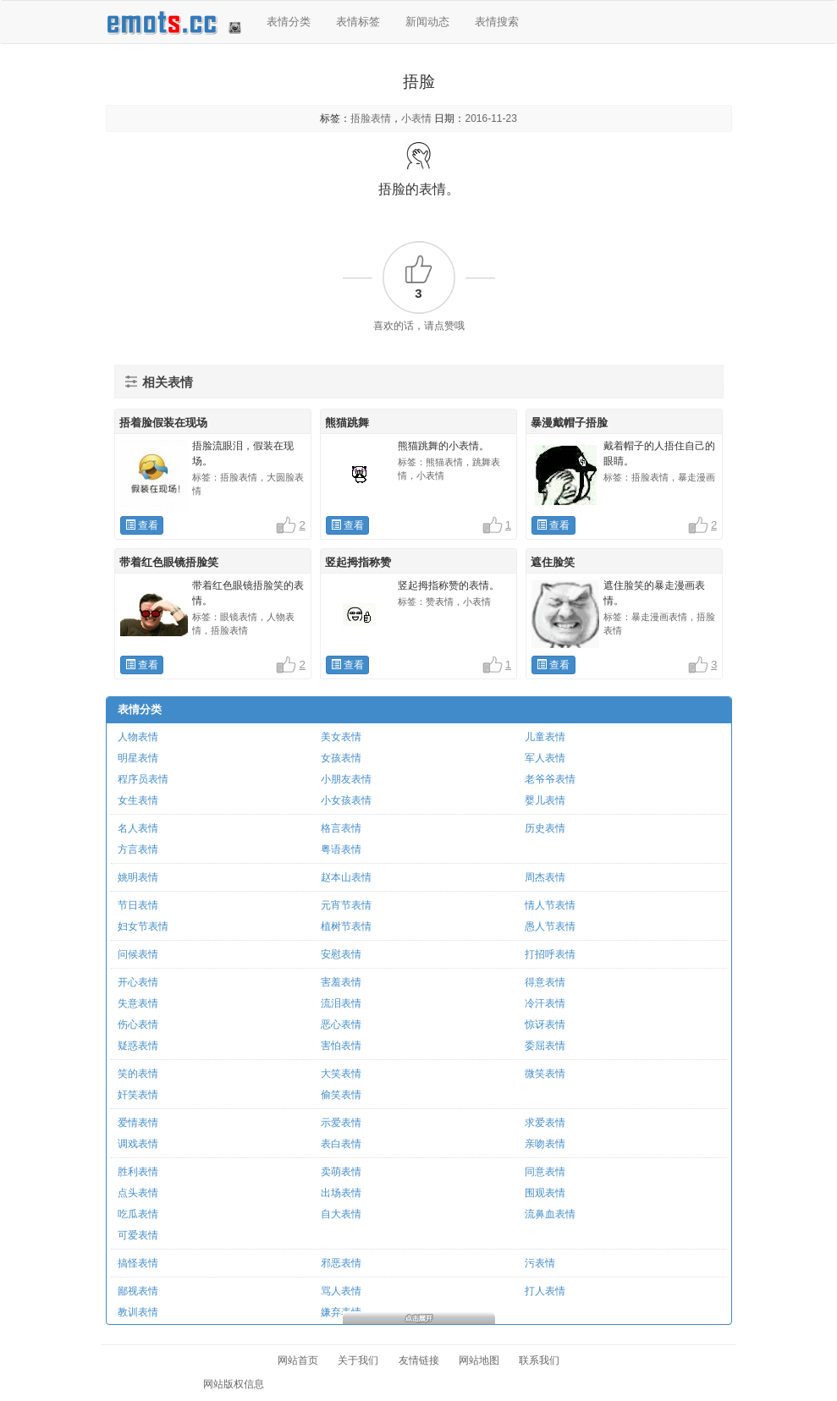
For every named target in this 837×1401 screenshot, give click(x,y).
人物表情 (138, 737)
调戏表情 (138, 1144)
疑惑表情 (138, 1046)
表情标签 (358, 21)
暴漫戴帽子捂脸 (569, 422)
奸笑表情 (138, 1095)
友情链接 (419, 1360)
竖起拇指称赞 (358, 562)
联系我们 (539, 1360)
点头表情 (138, 1193)
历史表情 (545, 828)
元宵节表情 (346, 905)
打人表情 (545, 1291)
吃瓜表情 (138, 1214)
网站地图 (479, 1360)
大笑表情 (341, 1074)
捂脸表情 (370, 118)
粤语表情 (341, 849)
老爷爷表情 (550, 779)
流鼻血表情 (550, 1214)
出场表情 (341, 1193)
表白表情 (341, 1144)
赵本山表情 (346, 877)
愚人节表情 (550, 926)
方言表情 (138, 849)
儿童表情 (545, 737)
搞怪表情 (138, 1263)
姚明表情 (138, 877)
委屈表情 (545, 1046)
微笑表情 (545, 1074)
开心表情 (138, 982)
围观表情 (545, 1193)
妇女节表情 (143, 926)
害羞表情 (341, 982)
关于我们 (358, 1360)
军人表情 (545, 758)
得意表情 (545, 982)
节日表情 (138, 905)
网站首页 (298, 1360)
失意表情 (138, 1003)
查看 (141, 525)
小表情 (416, 118)
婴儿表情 (545, 800)
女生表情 (138, 800)
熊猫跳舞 (347, 422)
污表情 (540, 1263)
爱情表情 (138, 1123)
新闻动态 (427, 21)
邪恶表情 (341, 1263)
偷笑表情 (341, 1095)
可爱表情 (138, 1235)
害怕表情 (341, 1046)
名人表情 (138, 828)
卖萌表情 (341, 1172)
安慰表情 (341, 954)
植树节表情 (346, 926)
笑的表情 (138, 1074)
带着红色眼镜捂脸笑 (168, 562)
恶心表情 (341, 1024)
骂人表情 (341, 1291)
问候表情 (138, 954)
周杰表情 (545, 877)
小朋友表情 (346, 779)
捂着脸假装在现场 (163, 422)
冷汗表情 (545, 1003)
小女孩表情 (346, 800)
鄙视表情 (138, 1291)
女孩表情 (341, 758)
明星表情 (138, 758)
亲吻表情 (545, 1144)
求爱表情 (545, 1123)
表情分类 (289, 21)
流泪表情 (341, 1003)
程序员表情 (143, 779)
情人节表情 (550, 905)
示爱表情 (341, 1123)
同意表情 (545, 1172)
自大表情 (341, 1214)
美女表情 (341, 737)
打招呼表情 (550, 954)
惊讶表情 (545, 1024)
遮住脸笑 (553, 562)
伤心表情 (138, 1024)
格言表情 (341, 828)
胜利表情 (138, 1172)
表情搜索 (497, 21)
